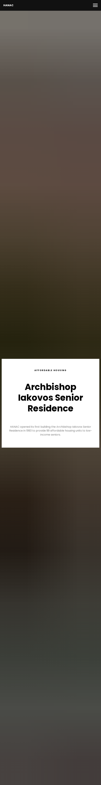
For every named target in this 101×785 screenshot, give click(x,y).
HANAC (8, 5)
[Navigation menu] (95, 5)
